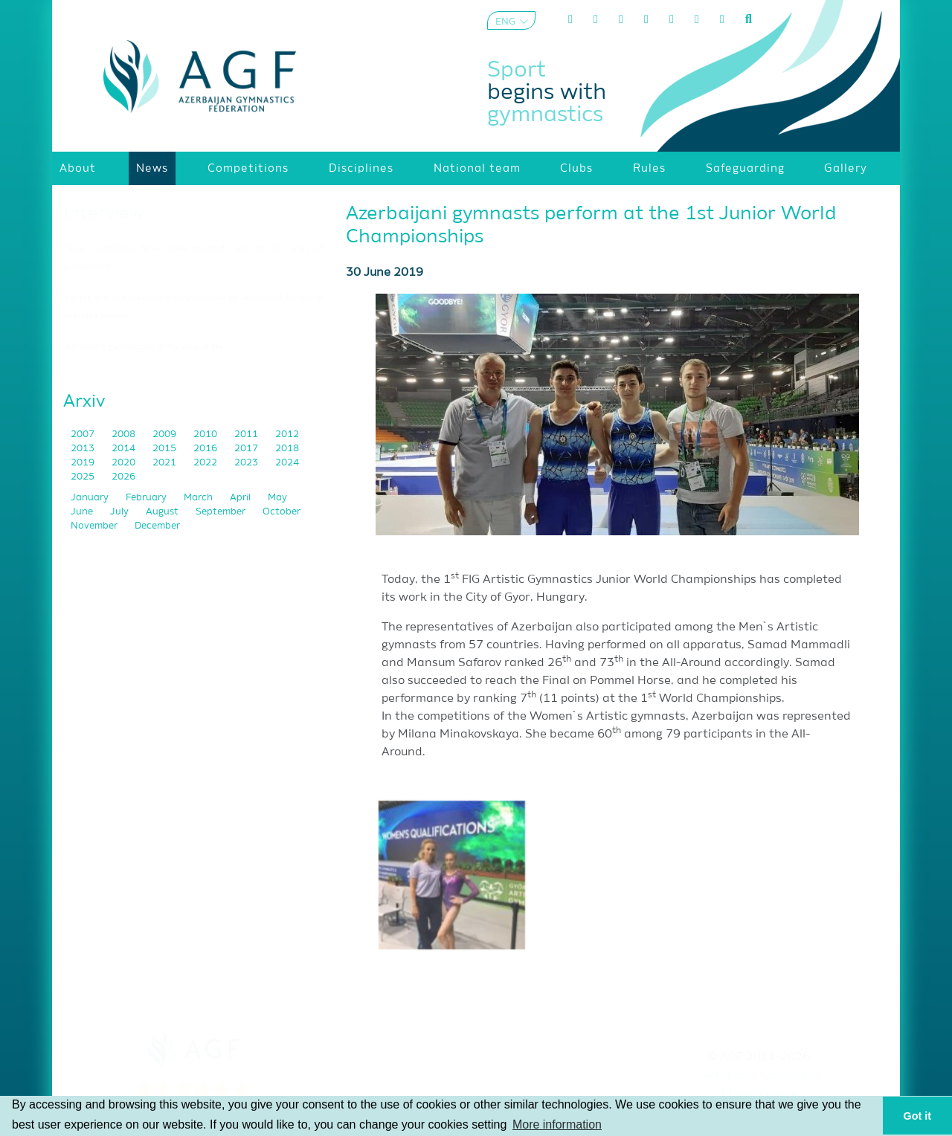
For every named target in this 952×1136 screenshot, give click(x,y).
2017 (247, 449)
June (83, 512)
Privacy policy (759, 1094)
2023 (247, 463)
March (199, 498)
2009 (165, 434)
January (91, 498)
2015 (165, 449)
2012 (287, 434)
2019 (84, 463)
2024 (287, 463)
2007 (84, 434)
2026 (123, 477)
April (241, 498)
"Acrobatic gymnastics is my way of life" (145, 347)
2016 (206, 449)
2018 (287, 449)
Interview (103, 213)
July (120, 512)
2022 (206, 463)
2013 (84, 449)
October (281, 512)
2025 (84, 477)
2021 (165, 463)
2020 (125, 463)
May (277, 498)
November (95, 526)
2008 (125, 434)
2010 (206, 434)
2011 (247, 434)
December (157, 526)
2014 (125, 449)
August (163, 512)
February (147, 498)
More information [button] (557, 1124)
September (222, 512)
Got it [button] (918, 1116)
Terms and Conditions (759, 1076)
